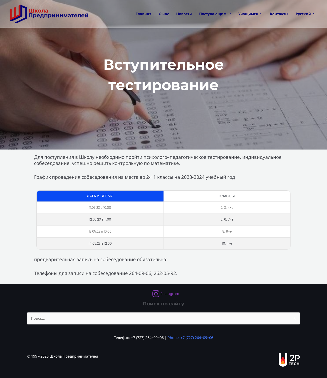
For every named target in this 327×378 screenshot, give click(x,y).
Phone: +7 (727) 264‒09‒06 (190, 337)
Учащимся (248, 13)
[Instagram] (165, 294)
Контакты (279, 13)
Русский (303, 13)
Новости (184, 13)
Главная (143, 13)
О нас (164, 13)
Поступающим (212, 13)
